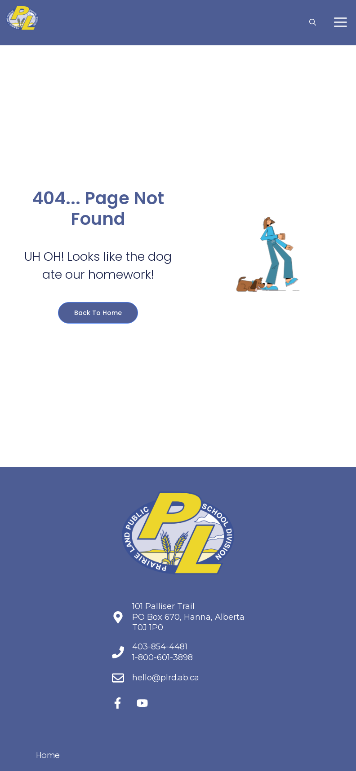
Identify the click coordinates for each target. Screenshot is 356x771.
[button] (312, 22)
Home (48, 755)
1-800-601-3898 (162, 657)
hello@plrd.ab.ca (165, 678)
